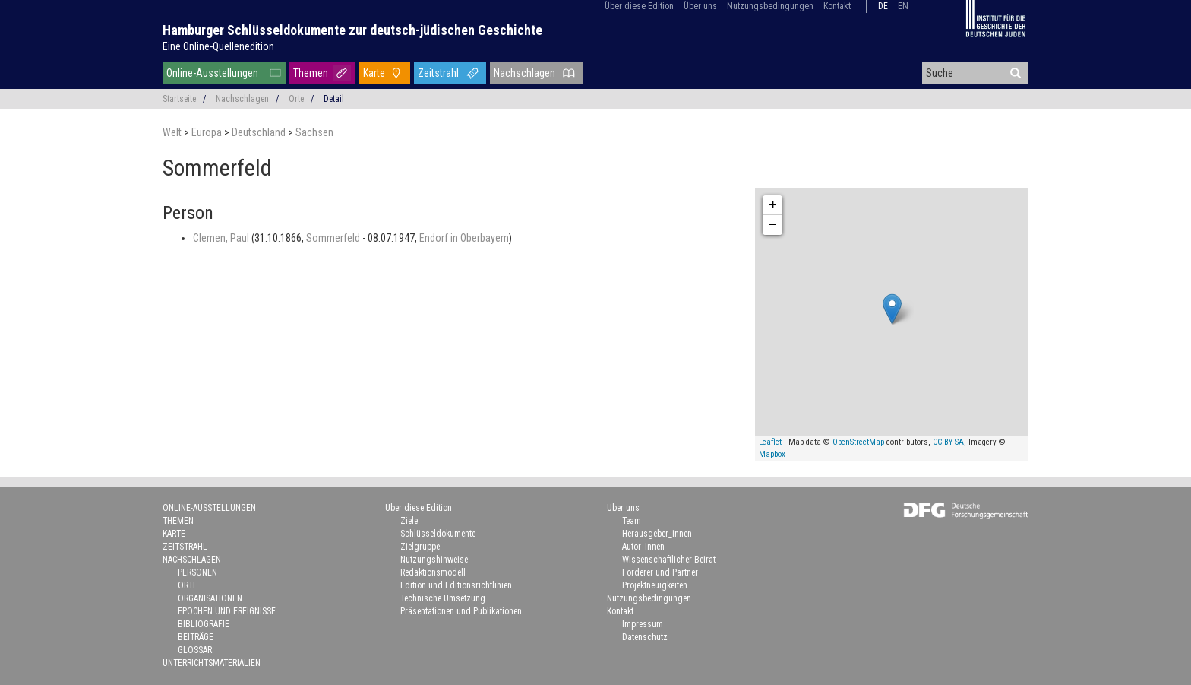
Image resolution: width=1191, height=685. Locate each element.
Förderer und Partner (660, 572)
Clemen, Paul (222, 238)
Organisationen (210, 598)
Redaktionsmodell (433, 572)
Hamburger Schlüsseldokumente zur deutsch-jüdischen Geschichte (352, 30)
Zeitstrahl (438, 73)
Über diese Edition (639, 6)
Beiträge (195, 637)
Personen (197, 572)
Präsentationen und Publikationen (461, 611)
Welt (173, 132)
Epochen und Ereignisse (227, 611)
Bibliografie (203, 624)
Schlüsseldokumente (437, 533)
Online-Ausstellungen (212, 73)
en (903, 6)
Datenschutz (645, 637)
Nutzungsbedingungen (770, 6)
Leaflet (770, 442)
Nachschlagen (524, 73)
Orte (296, 99)
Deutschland (260, 132)
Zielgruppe (420, 546)
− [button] (773, 225)
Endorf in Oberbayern (464, 238)
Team (631, 520)
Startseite (179, 99)
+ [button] (773, 205)
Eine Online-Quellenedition (218, 46)
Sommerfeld (334, 238)
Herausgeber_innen (657, 533)
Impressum (642, 624)
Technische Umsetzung (442, 598)
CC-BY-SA (948, 442)
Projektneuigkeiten (654, 585)
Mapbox (772, 454)
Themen (310, 73)
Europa (207, 132)
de (883, 6)
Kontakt (837, 6)
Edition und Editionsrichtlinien (456, 585)
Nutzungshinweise (434, 559)
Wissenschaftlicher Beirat (669, 559)
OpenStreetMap (858, 442)
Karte (374, 73)
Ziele (409, 520)
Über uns (700, 6)
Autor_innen (643, 546)
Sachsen (314, 132)
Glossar (195, 650)
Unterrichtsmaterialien (212, 663)
